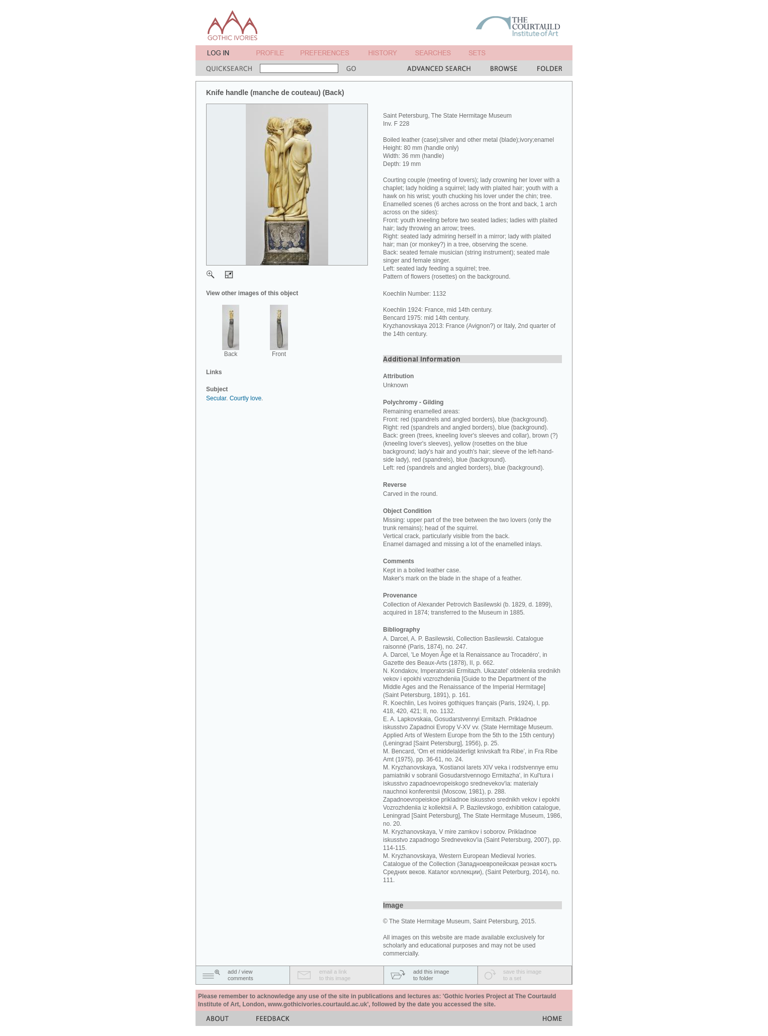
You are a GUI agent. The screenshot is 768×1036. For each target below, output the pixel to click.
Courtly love (245, 398)
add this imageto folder (431, 975)
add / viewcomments (240, 975)
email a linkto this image (334, 975)
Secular (216, 398)
